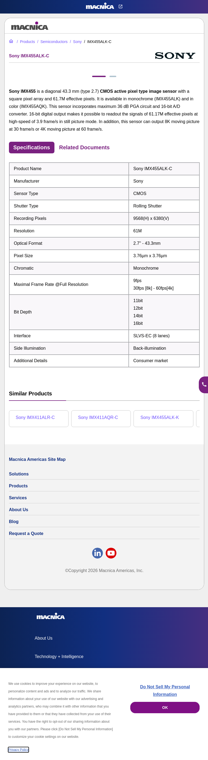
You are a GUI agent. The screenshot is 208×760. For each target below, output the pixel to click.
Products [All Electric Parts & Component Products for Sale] (18, 486)
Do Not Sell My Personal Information (165, 691)
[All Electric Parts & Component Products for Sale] (25, 41)
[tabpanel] (104, 265)
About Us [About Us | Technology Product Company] (18, 509)
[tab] (99, 76)
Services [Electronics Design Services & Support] (18, 497)
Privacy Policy (18, 750)
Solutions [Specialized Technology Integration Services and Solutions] (19, 474)
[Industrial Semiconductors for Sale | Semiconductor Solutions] (51, 41)
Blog (14, 521)
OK (165, 707)
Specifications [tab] (31, 147)
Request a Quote (26, 533)
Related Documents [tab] (84, 147)
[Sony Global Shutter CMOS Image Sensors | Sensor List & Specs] (75, 41)
